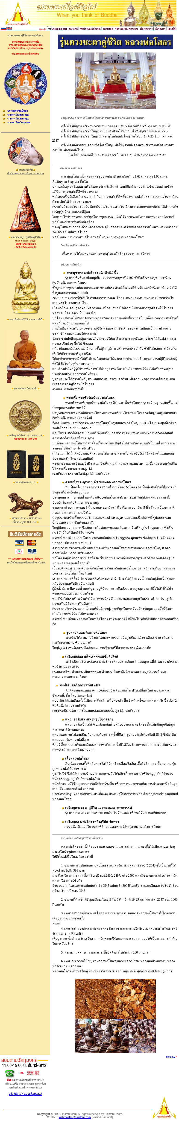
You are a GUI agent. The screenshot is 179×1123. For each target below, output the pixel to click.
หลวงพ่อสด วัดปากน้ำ (26, 388)
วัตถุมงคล (108, 29)
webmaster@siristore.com (75, 1117)
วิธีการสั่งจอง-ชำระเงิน (126, 29)
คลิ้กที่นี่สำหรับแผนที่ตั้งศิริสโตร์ (25, 1094)
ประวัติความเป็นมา (17, 110)
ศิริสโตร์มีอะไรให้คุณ (90, 29)
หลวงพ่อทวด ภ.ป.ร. (26, 482)
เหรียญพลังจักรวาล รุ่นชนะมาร (26, 435)
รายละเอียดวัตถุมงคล (18, 122)
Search (42, 29)
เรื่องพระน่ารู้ (146, 29)
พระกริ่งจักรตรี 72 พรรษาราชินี (25, 319)
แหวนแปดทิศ (25, 169)
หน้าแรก (73, 29)
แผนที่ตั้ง (172, 29)
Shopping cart (59, 29)
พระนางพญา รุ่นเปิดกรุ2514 (26, 237)
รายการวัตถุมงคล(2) (18, 118)
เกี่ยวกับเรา (160, 29)
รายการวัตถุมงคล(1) (18, 114)
